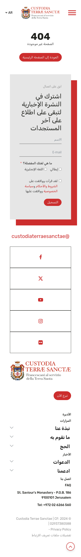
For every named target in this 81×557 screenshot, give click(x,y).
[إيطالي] (60, 169)
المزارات (65, 420)
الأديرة (67, 414)
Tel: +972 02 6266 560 (54, 505)
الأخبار (67, 454)
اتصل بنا (65, 479)
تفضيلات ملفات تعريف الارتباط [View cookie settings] (51, 535)
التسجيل (52, 202)
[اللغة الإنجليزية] (45, 169)
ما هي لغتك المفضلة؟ (37, 163)
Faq (68, 485)
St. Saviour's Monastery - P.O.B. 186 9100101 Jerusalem (44, 495)
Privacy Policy (61, 529)
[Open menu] (72, 12)
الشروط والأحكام (47, 186)
